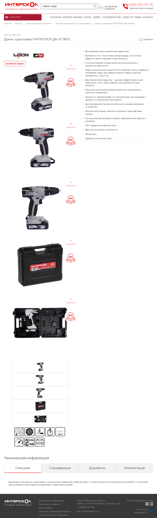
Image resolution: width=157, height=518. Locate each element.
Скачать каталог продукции (53, 515)
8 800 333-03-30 (141, 4)
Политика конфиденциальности (55, 511)
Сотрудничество (111, 17)
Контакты (147, 17)
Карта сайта (45, 507)
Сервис (97, 17)
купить (87, 17)
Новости (128, 17)
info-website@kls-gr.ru (88, 511)
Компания (55, 17)
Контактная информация (51, 500)
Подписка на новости (49, 504)
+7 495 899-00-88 (85, 507)
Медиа (137, 17)
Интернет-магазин (72, 17)
